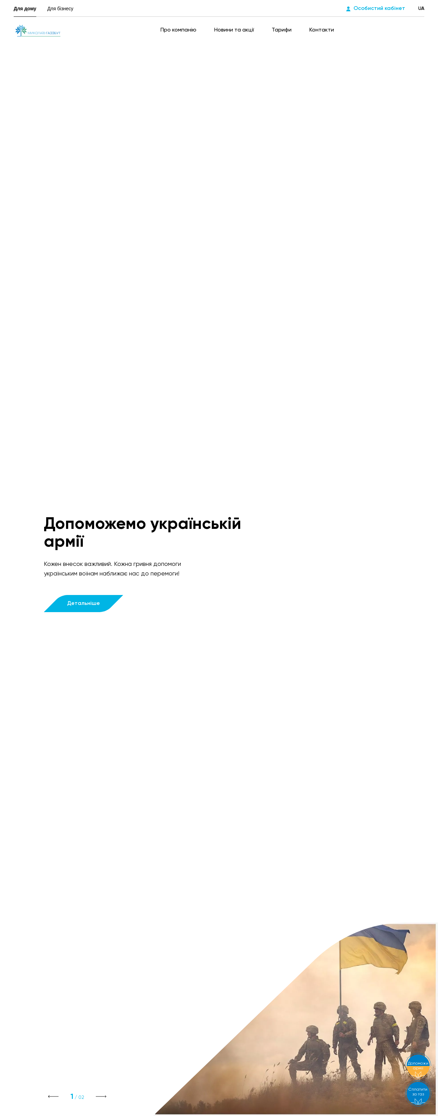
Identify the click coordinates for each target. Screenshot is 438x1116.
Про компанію (179, 30)
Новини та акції (234, 30)
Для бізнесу (60, 8)
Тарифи (282, 30)
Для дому (25, 8)
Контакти (321, 30)
